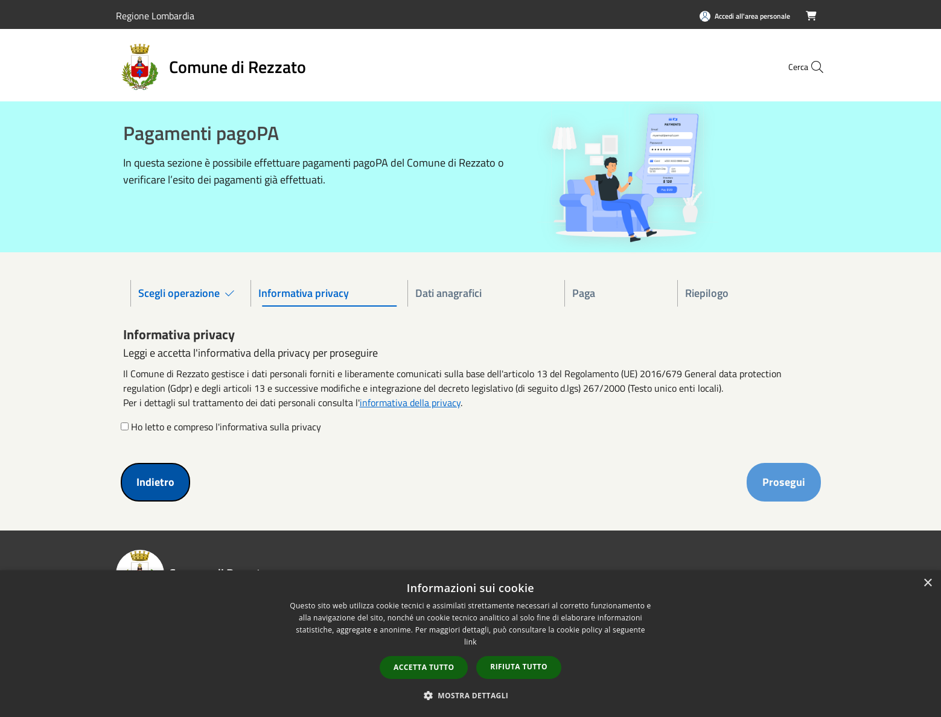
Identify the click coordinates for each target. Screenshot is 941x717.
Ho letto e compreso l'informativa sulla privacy (226, 426)
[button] (471, 695)
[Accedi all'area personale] (745, 16)
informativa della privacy (410, 402)
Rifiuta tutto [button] (518, 666)
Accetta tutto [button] (424, 667)
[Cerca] (811, 67)
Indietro (155, 482)
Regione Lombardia (155, 15)
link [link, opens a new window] (470, 642)
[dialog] (470, 643)
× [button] (927, 583)
